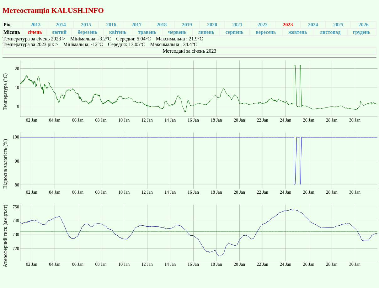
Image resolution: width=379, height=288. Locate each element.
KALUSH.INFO (77, 10)
